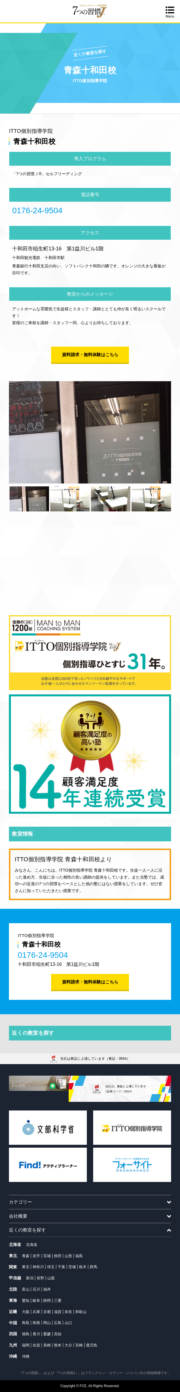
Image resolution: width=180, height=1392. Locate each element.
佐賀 (36, 1345)
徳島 (25, 1334)
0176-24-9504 (37, 210)
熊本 (57, 1345)
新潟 (29, 1278)
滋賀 (57, 1312)
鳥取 (25, 1323)
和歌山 (81, 1312)
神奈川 (38, 1267)
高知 (57, 1334)
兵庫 (36, 1312)
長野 (40, 1278)
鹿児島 (91, 1345)
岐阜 (36, 1300)
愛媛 (47, 1334)
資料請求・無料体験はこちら (90, 354)
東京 (25, 1267)
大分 (68, 1345)
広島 (57, 1323)
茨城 (72, 1267)
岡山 (47, 1323)
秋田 (57, 1256)
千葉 (61, 1267)
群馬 (93, 1267)
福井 (47, 1289)
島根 (36, 1323)
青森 (25, 1256)
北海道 (31, 1244)
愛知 (25, 1300)
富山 (25, 1289)
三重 (57, 1300)
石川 (36, 1289)
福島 (79, 1256)
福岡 (25, 1345)
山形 (68, 1256)
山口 (68, 1323)
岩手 (36, 1256)
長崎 (47, 1345)
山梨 (51, 1278)
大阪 (25, 1312)
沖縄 (25, 1356)
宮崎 (79, 1345)
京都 (47, 1312)
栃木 (83, 1267)
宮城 (47, 1256)
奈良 (68, 1312)
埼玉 (51, 1267)
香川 (36, 1334)
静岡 (47, 1300)
